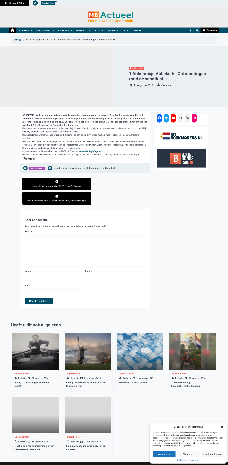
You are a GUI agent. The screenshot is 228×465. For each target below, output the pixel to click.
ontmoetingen (93, 168)
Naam (28, 260)
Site (26, 274)
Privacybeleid (194, 460)
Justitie (110, 30)
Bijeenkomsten (136, 68)
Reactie (29, 220)
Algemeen (24, 30)
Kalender (136, 30)
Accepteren (164, 454)
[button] (222, 426)
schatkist (110, 168)
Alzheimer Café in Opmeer (133, 371)
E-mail (88, 260)
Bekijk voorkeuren (212, 454)
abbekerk (77, 168)
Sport (96, 30)
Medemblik (81, 30)
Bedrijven (63, 30)
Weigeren (188, 454)
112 (123, 30)
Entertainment (43, 30)
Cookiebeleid (182, 460)
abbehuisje (62, 168)
